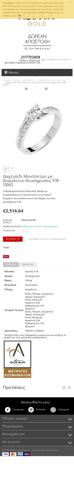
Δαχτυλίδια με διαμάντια (52, 80)
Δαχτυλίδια (29, 80)
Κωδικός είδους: (7, 221)
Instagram (59, 410)
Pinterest (37, 410)
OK (19, 16)
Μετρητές (27, 264)
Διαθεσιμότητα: (11, 226)
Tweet (6, 248)
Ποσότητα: (9, 230)
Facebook (14, 410)
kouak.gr (54, 450)
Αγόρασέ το (13, 239)
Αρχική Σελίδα (11, 80)
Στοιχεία (11, 264)
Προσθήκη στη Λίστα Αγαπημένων (47, 239)
